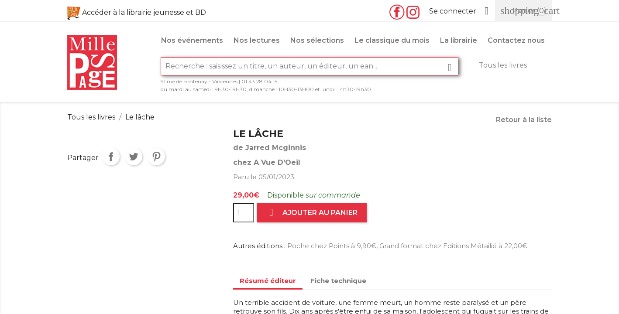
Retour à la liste (524, 120)
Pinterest (156, 156)
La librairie (458, 40)
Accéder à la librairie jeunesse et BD (144, 12)
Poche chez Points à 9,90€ (331, 246)
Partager (111, 156)
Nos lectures (257, 40)
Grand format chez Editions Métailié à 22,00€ (453, 246)
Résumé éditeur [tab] (268, 280)
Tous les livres (503, 65)
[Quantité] (243, 212)
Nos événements (192, 40)
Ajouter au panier (312, 212)
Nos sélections (317, 40)
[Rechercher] (309, 66)
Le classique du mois (392, 40)
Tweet (133, 156)
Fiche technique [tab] (338, 280)
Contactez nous (516, 40)
